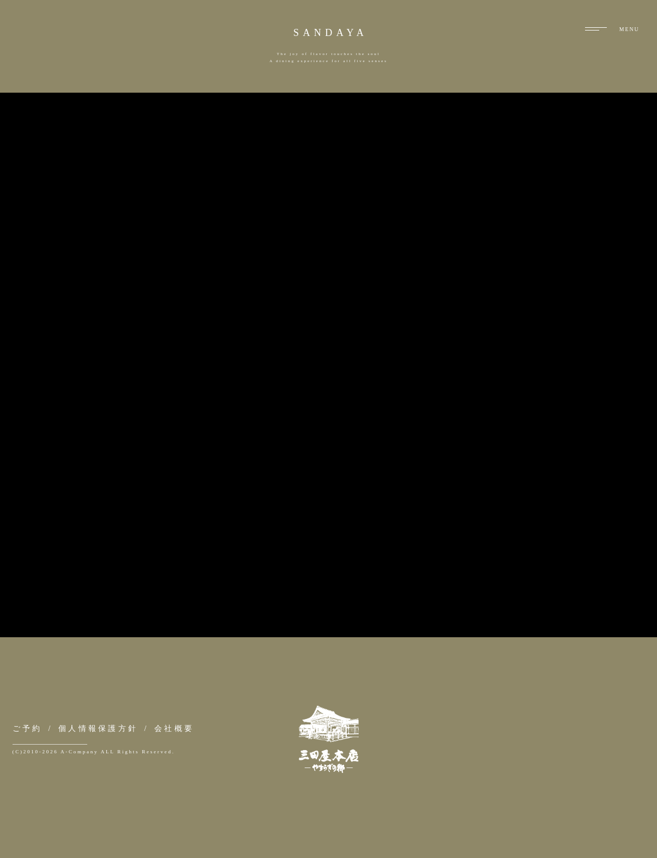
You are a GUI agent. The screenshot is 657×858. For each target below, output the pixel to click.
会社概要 (174, 728)
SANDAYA (330, 32)
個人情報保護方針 (98, 728)
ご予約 (28, 728)
